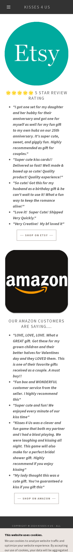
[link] (37, 7)
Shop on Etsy (36, 235)
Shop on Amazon (36, 498)
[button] (8, 7)
